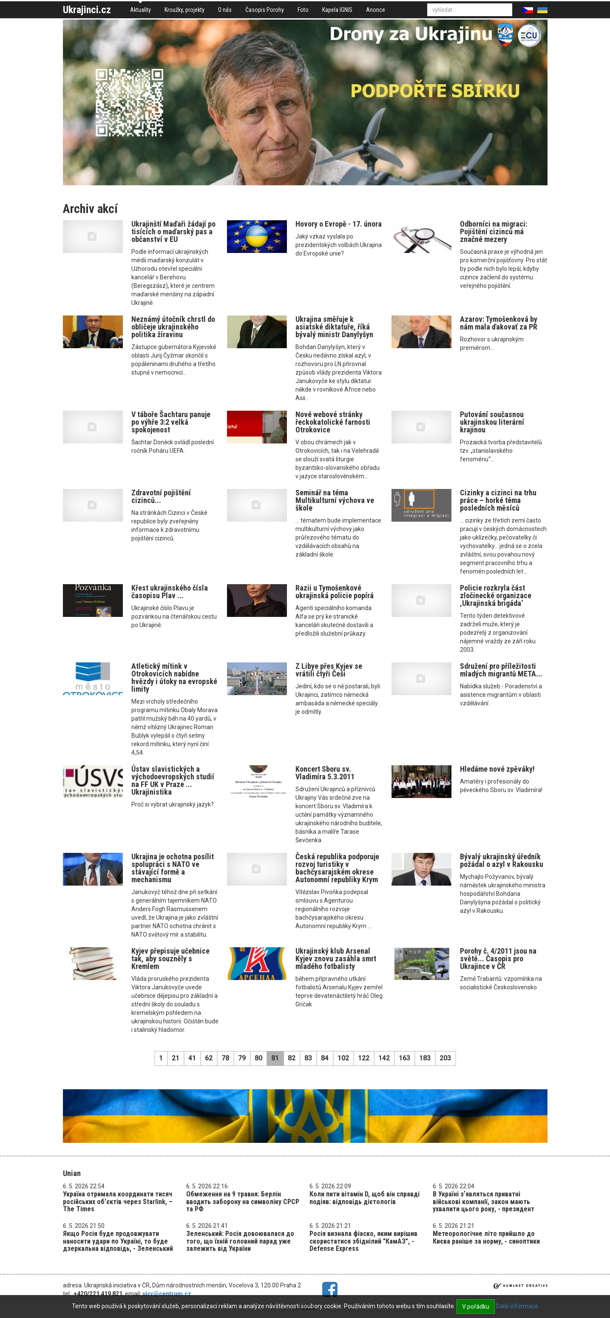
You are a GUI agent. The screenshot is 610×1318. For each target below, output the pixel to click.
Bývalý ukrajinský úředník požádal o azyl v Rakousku (501, 860)
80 (258, 1058)
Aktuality (140, 9)
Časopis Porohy (264, 9)
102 (343, 1058)
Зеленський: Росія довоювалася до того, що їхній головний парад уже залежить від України (240, 1241)
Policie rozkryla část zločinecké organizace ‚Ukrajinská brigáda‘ (495, 595)
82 (291, 1058)
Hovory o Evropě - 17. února (338, 223)
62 (209, 1058)
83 (308, 1058)
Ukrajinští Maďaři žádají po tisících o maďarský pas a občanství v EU (173, 231)
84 (325, 1058)
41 (192, 1058)
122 (363, 1058)
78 (225, 1058)
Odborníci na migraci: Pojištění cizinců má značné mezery (493, 231)
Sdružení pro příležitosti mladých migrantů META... (501, 670)
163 (404, 1058)
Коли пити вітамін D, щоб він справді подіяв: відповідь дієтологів (364, 1198)
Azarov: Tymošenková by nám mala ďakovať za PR (498, 323)
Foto (303, 9)
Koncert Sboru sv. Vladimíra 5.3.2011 (325, 772)
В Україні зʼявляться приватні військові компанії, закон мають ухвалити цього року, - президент (483, 1201)
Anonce (375, 9)
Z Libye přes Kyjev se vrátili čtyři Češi (328, 670)
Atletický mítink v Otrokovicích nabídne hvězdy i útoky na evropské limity (174, 677)
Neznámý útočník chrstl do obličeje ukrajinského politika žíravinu (173, 327)
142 (384, 1058)
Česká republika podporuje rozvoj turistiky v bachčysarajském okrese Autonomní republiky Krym (337, 868)
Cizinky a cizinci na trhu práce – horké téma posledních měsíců (498, 500)
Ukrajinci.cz (87, 10)
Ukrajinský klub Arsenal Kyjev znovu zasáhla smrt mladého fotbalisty (335, 958)
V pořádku (475, 1306)
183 (425, 1058)
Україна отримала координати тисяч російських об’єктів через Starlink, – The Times (118, 1201)
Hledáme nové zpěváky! (497, 768)
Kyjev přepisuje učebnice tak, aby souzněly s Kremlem (170, 958)
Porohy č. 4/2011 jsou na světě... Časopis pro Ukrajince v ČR (498, 958)
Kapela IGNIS (337, 9)
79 (242, 1058)
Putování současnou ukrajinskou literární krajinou (492, 422)
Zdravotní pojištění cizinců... (161, 496)
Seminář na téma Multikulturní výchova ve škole (334, 500)
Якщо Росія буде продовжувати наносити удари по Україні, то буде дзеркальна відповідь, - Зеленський (118, 1241)
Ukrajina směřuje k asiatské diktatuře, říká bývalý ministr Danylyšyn (334, 327)
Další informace (517, 1306)
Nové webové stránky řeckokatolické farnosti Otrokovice (332, 422)
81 (275, 1058)
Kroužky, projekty (184, 9)
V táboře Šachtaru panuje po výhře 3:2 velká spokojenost (170, 422)
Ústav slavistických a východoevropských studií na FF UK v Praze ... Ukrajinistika (172, 780)
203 (445, 1058)
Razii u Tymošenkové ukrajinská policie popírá (334, 591)
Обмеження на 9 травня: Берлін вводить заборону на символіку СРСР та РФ (242, 1201)
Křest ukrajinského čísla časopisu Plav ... (169, 591)
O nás (225, 9)
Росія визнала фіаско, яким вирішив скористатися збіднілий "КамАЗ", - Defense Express (363, 1241)
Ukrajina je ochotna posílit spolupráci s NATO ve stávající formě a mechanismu (172, 868)
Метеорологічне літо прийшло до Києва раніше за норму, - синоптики (486, 1237)
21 (175, 1058)
